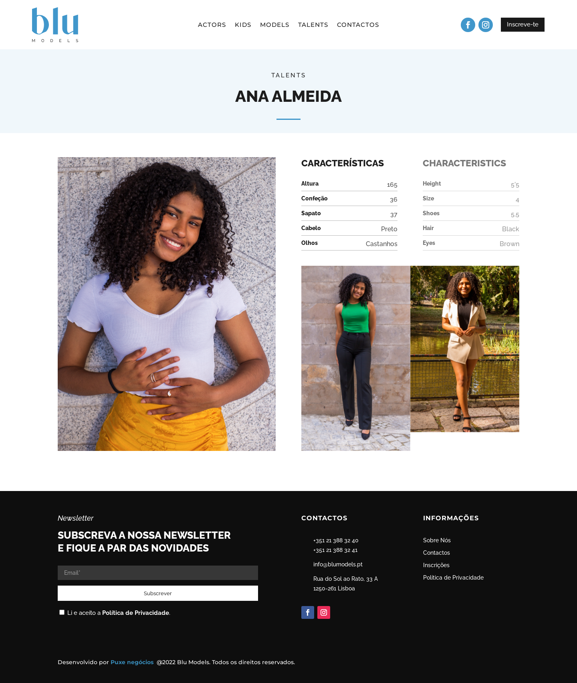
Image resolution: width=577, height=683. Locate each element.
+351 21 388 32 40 (336, 540)
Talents (313, 25)
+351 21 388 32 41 (335, 550)
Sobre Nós (437, 540)
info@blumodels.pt (338, 564)
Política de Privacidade (135, 612)
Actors (212, 25)
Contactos (358, 25)
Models (274, 25)
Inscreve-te (523, 24)
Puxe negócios (133, 662)
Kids (243, 25)
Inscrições (436, 565)
